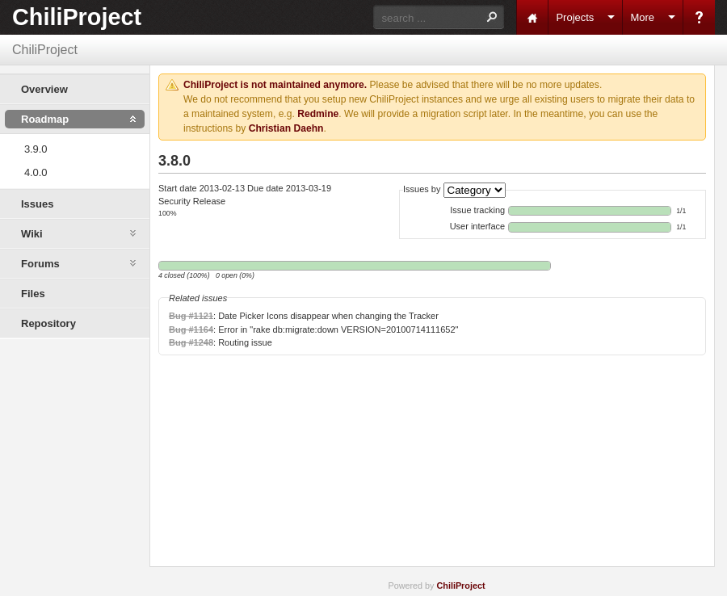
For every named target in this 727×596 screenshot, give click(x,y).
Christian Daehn (286, 128)
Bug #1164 (191, 329)
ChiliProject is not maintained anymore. (275, 84)
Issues (37, 204)
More (642, 17)
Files (33, 294)
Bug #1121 (191, 316)
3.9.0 (35, 149)
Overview (44, 89)
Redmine (317, 114)
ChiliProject (76, 17)
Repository (48, 323)
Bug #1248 (191, 342)
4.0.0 (35, 172)
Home (532, 17)
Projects (575, 17)
